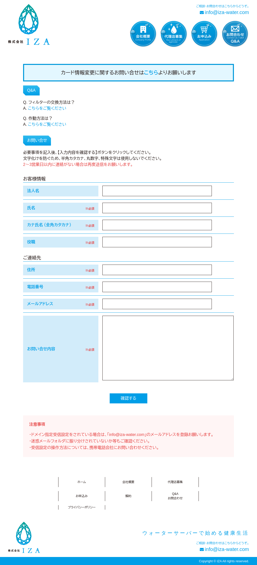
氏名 (31, 208)
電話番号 (35, 287)
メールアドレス (40, 304)
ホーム (81, 482)
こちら (151, 72)
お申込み (82, 496)
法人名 (33, 191)
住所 (31, 270)
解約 (128, 496)
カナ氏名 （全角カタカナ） (49, 225)
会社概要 (128, 482)
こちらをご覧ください (47, 108)
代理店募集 (175, 482)
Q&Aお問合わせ (175, 496)
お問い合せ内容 (41, 349)
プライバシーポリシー (82, 507)
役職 (31, 242)
